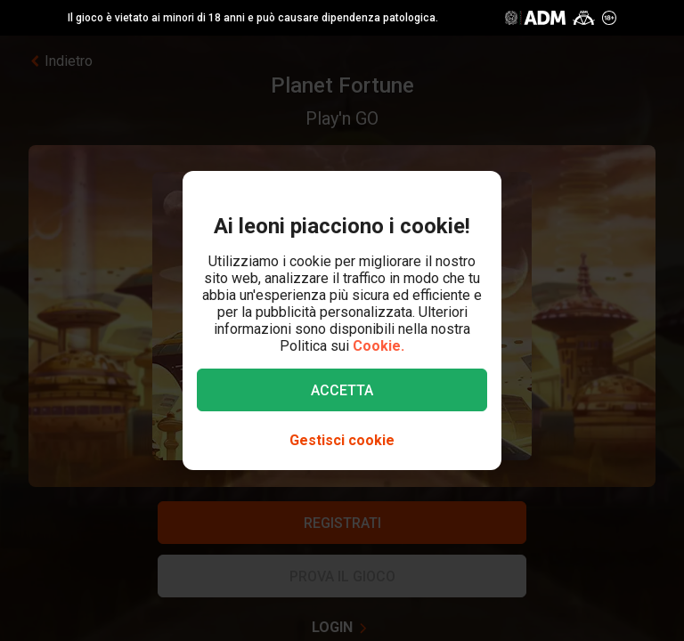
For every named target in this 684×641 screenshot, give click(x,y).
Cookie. (378, 345)
